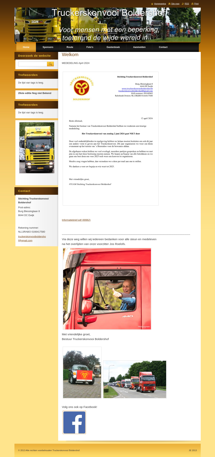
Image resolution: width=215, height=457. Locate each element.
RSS (187, 3)
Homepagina (160, 3)
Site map (175, 3)
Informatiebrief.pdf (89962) (76, 220)
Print (196, 3)
